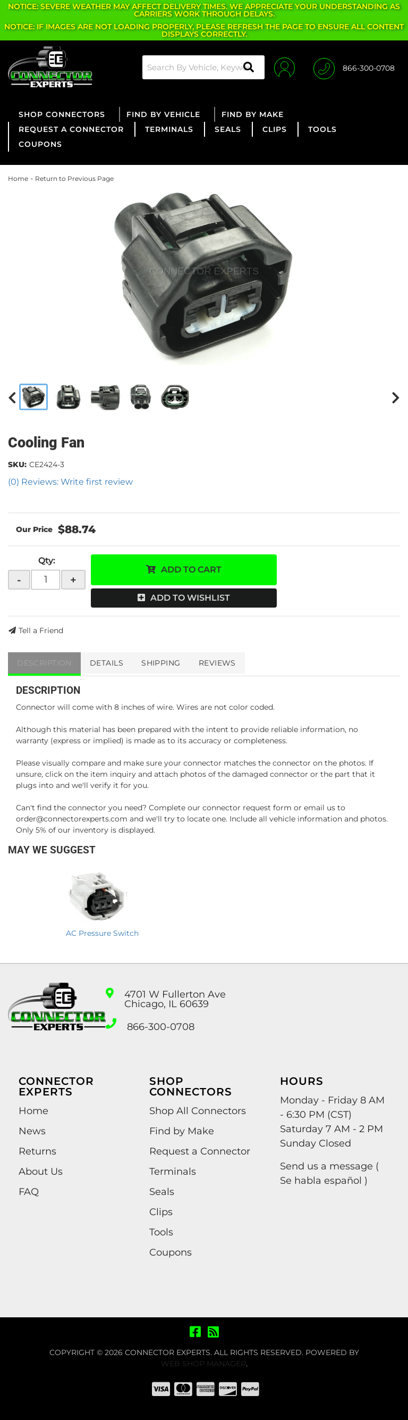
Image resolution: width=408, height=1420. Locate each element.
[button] (200, 67)
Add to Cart (191, 569)
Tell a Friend (41, 630)
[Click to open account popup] (282, 67)
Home (18, 178)
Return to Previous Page (74, 178)
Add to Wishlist (190, 598)
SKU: (17, 464)
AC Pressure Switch (102, 933)
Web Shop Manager (203, 1363)
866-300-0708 (160, 1027)
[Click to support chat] (354, 67)
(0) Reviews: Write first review (70, 482)
